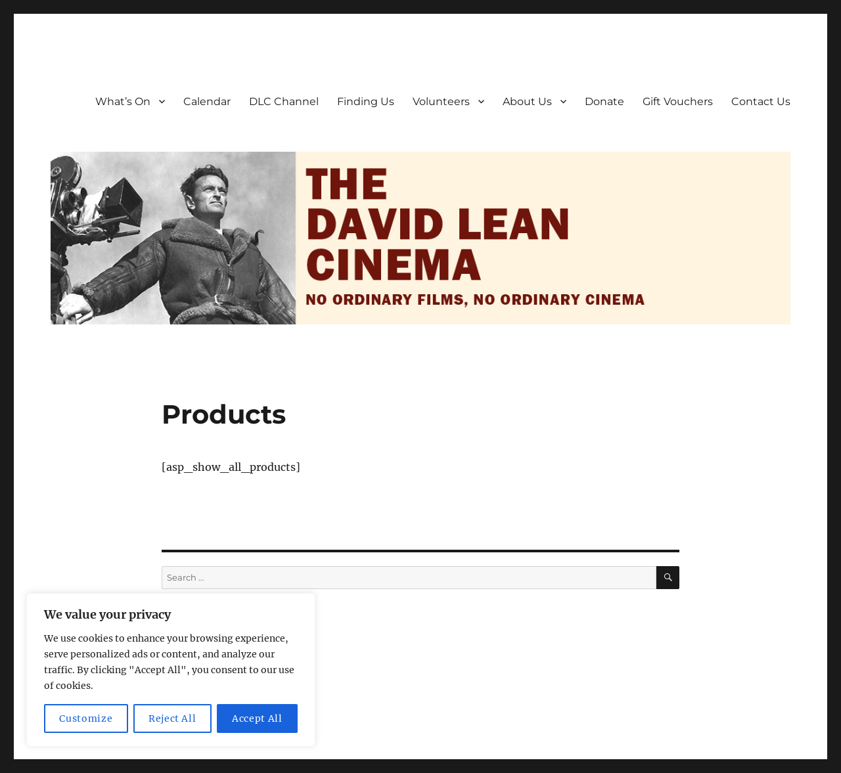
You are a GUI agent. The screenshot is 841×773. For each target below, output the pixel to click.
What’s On (122, 101)
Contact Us (760, 101)
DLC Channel (284, 101)
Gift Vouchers (678, 101)
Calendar (207, 101)
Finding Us (365, 101)
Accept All (257, 718)
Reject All (172, 718)
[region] (170, 670)
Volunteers (441, 101)
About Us (527, 101)
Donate (604, 101)
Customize (85, 718)
